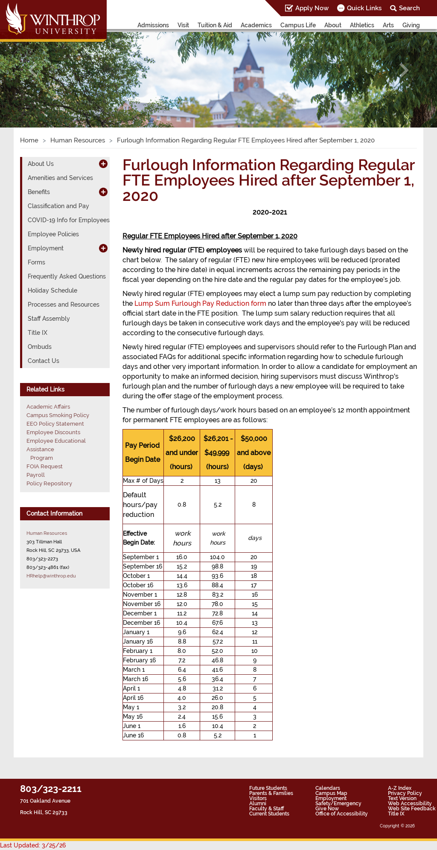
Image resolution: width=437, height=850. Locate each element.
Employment (46, 248)
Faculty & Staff (266, 809)
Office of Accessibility (341, 814)
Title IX (37, 332)
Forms (36, 262)
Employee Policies (53, 234)
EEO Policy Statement (55, 424)
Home (29, 140)
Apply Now (312, 8)
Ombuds (40, 346)
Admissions (153, 25)
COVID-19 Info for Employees (69, 220)
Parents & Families (271, 793)
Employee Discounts (53, 432)
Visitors (258, 798)
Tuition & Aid (215, 25)
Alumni (257, 803)
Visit (183, 25)
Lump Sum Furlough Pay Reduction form (200, 303)
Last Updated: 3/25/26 (33, 845)
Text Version (402, 798)
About (332, 25)
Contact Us (43, 360)
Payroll (35, 475)
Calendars (327, 788)
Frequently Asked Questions (67, 276)
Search (409, 8)
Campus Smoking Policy (57, 415)
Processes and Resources (63, 304)
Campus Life (298, 25)
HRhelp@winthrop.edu (51, 576)
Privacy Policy (405, 793)
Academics (256, 25)
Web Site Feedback (412, 809)
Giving (411, 25)
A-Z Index (399, 788)
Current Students (269, 814)
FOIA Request (44, 466)
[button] (33, 70)
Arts (388, 25)
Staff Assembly (49, 318)
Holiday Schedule (52, 290)
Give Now (327, 809)
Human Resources (77, 140)
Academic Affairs (48, 406)
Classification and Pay (58, 206)
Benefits (39, 192)
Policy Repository (49, 483)
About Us (41, 163)
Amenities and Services (60, 177)
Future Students (268, 788)
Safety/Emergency (338, 803)
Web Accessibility (410, 803)
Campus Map (331, 793)
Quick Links (364, 8)
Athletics (362, 25)
